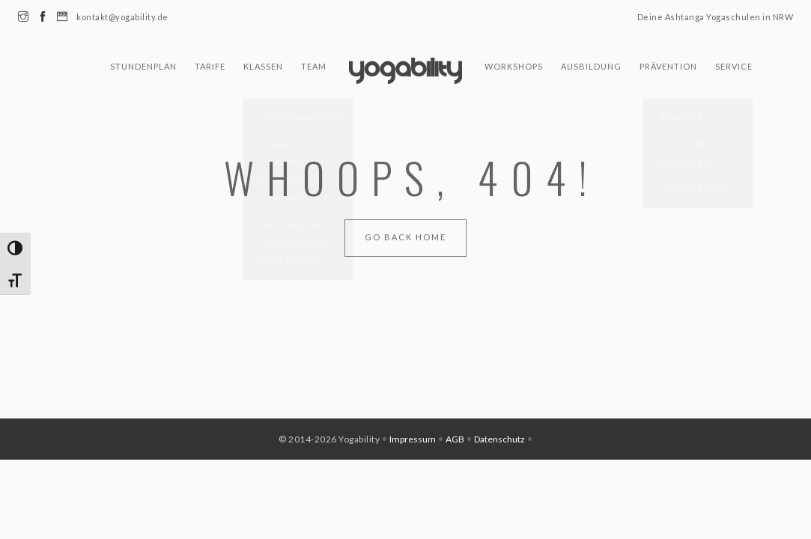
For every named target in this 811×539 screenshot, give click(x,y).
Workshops (514, 70)
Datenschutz (499, 439)
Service (734, 70)
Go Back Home (405, 237)
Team (313, 70)
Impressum (412, 439)
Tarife (210, 70)
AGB (455, 439)
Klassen (263, 70)
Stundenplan (143, 70)
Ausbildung (591, 70)
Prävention (668, 70)
